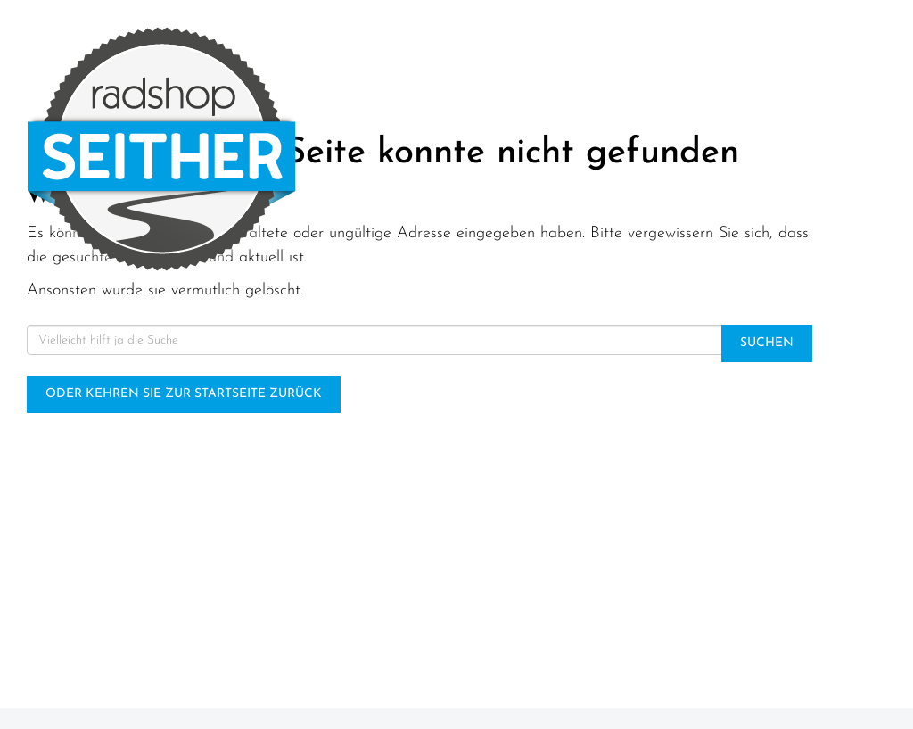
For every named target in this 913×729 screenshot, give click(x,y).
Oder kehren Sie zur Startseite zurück (183, 394)
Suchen (767, 343)
